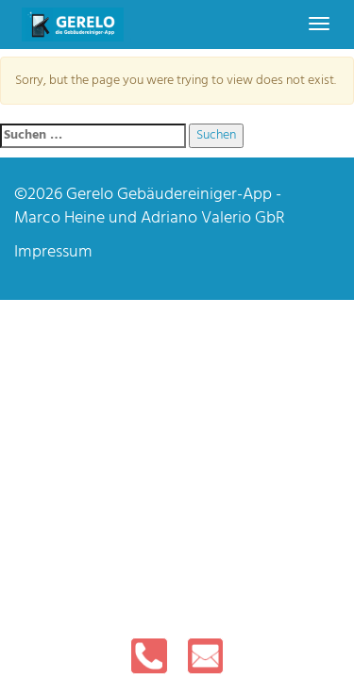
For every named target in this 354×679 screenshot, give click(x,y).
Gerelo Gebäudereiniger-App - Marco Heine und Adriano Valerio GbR (149, 207)
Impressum (53, 252)
